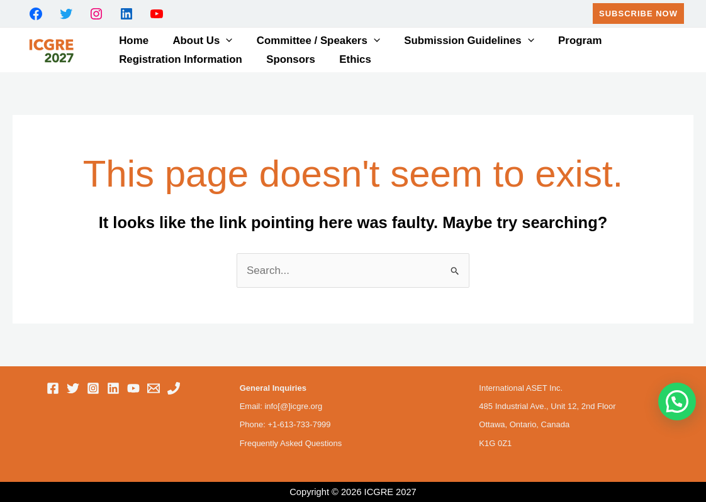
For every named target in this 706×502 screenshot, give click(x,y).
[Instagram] (93, 388)
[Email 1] (153, 388)
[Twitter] (73, 388)
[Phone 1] (173, 388)
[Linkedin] (113, 388)
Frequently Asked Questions (291, 443)
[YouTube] (133, 388)
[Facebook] (53, 388)
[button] (638, 13)
